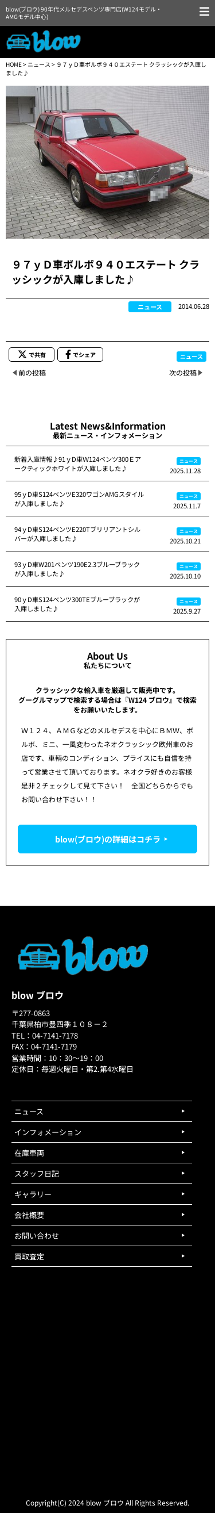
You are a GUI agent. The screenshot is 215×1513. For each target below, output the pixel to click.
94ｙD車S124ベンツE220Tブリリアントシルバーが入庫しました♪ (77, 533)
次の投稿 (183, 372)
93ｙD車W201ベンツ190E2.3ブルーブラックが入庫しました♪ (77, 569)
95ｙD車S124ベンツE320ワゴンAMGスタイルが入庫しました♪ (79, 498)
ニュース (39, 64)
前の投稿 (32, 372)
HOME (14, 64)
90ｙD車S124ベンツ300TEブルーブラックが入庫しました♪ (77, 604)
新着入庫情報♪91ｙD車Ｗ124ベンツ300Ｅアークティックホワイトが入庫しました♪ (77, 463)
